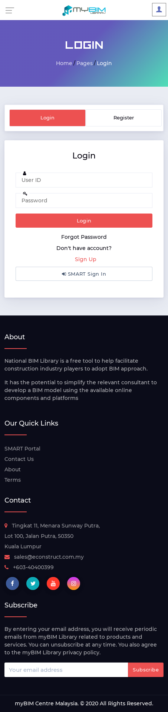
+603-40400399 (29, 567)
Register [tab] (123, 118)
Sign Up (85, 259)
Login (84, 221)
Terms (12, 480)
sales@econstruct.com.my (44, 557)
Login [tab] (47, 118)
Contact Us (19, 459)
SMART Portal (22, 448)
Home (64, 63)
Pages (84, 63)
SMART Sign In (84, 274)
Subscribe (146, 670)
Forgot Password (84, 237)
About (12, 469)
